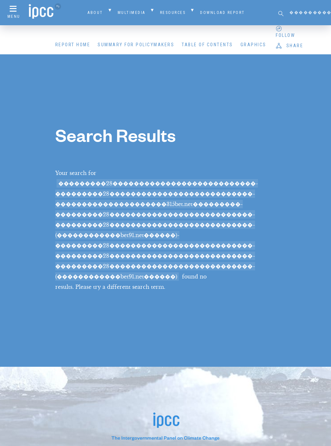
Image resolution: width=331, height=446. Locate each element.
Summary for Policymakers (136, 44)
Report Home (73, 44)
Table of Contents (207, 44)
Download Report (222, 12)
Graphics (253, 44)
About (95, 12)
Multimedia (131, 12)
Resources (173, 12)
